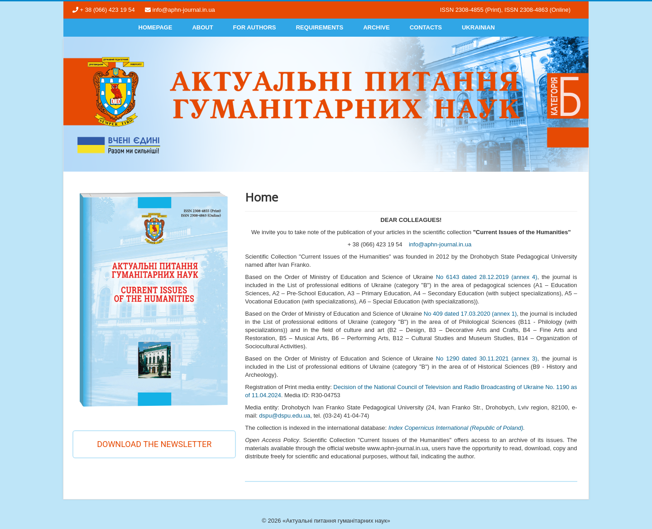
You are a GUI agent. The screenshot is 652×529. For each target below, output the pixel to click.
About (202, 27)
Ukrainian (478, 27)
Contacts (426, 27)
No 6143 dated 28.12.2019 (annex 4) (486, 277)
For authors (254, 27)
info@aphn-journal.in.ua (440, 244)
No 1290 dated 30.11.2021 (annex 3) (486, 358)
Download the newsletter (154, 444)
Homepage (156, 27)
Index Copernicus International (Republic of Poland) (455, 427)
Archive (376, 27)
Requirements (319, 27)
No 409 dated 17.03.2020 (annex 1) (470, 313)
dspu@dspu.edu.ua (284, 415)
